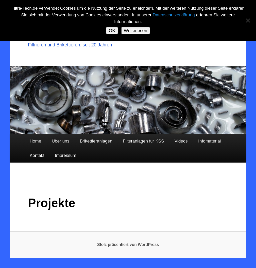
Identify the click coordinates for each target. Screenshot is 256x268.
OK (112, 30)
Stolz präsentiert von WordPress (128, 244)
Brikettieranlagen (96, 141)
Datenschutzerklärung (174, 14)
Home (35, 141)
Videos (181, 141)
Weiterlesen (135, 30)
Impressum (65, 155)
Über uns (60, 141)
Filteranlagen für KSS (143, 141)
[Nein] (247, 20)
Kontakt (37, 155)
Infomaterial (209, 141)
